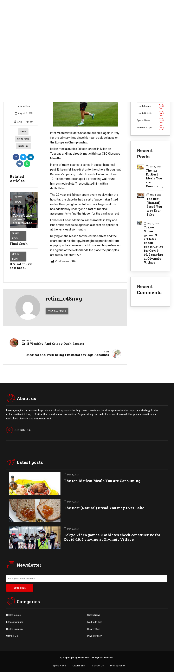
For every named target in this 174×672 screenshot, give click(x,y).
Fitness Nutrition (15, 620)
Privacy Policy (94, 634)
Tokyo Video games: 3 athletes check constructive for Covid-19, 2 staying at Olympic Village (153, 245)
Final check (19, 244)
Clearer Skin (93, 627)
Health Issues (150, 106)
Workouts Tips (150, 127)
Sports (23, 131)
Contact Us (12, 634)
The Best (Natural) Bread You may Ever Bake (154, 206)
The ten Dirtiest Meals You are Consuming (154, 178)
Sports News (23, 138)
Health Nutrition (150, 113)
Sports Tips (23, 146)
